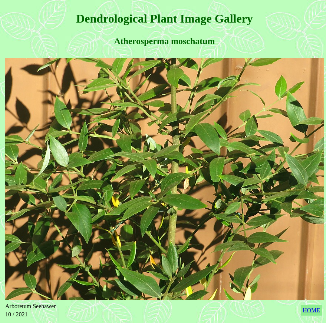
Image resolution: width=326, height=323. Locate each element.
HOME (311, 310)
